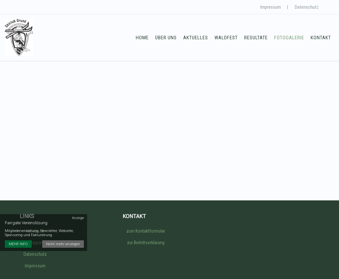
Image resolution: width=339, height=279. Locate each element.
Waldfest (226, 38)
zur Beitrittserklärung (146, 242)
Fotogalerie (289, 38)
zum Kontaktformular (145, 231)
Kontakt (321, 38)
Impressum (270, 7)
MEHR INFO (18, 244)
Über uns (166, 38)
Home (142, 38)
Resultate (256, 38)
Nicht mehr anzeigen (63, 244)
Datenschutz (307, 7)
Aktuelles (195, 38)
